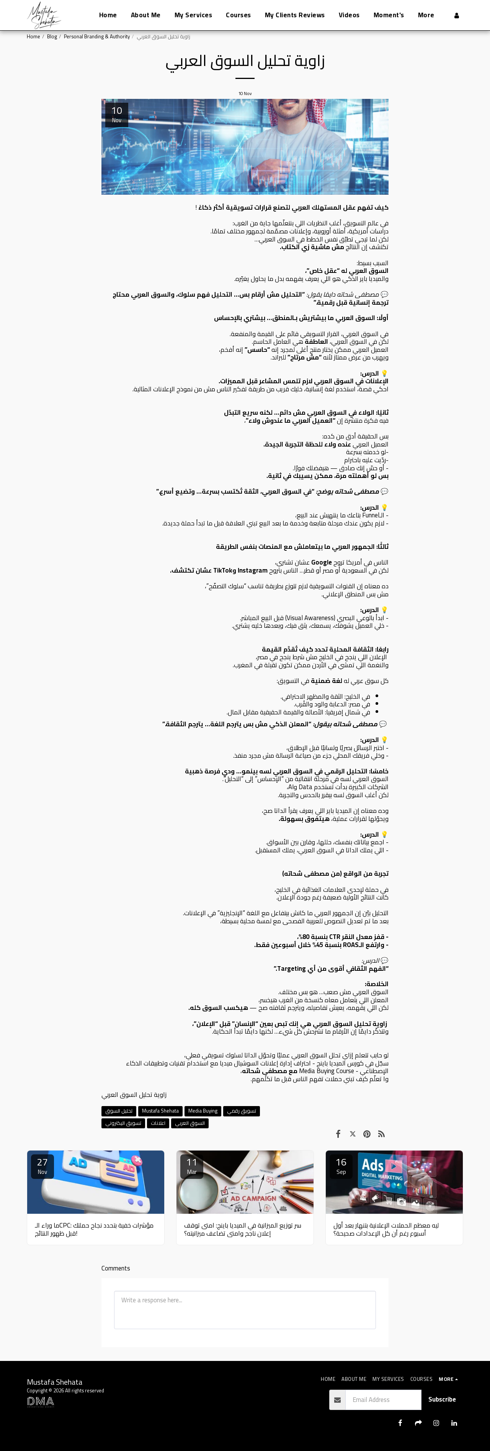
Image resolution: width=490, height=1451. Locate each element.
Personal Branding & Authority (97, 36)
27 (42, 1165)
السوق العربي (190, 1123)
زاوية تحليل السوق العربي (134, 1094)
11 (191, 1165)
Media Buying (202, 1111)
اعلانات (158, 1123)
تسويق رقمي (241, 1111)
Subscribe (442, 1399)
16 (341, 1165)
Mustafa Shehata (160, 1111)
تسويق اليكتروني (123, 1123)
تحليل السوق (118, 1111)
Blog (52, 36)
